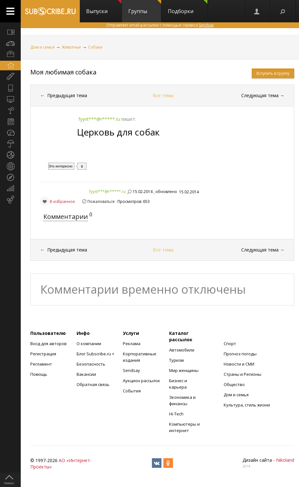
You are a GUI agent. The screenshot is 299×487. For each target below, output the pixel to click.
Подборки (187, 7)
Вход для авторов (48, 343)
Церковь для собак (118, 132)
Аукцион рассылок (141, 380)
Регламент (41, 364)
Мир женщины (183, 370)
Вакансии (86, 374)
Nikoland (285, 460)
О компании (89, 343)
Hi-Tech (176, 414)
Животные (71, 47)
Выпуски (104, 7)
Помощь (38, 374)
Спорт (230, 343)
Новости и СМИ (239, 364)
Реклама (131, 343)
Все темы (163, 95)
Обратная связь (93, 384)
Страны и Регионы (242, 374)
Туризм (176, 360)
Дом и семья (42, 47)
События (132, 391)
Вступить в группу (273, 73)
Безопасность (91, 364)
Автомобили (181, 350)
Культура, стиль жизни (247, 405)
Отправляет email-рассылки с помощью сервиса (160, 25)
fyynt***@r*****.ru (107, 191)
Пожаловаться (101, 201)
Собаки (95, 47)
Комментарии (65, 216)
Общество (234, 384)
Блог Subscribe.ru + (96, 354)
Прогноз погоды (240, 354)
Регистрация (43, 354)
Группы (144, 7)
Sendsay (131, 370)
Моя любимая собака (63, 72)
